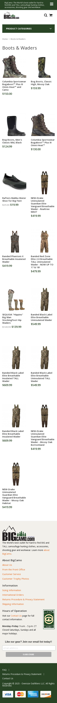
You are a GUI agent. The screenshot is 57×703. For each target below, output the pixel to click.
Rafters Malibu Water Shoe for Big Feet (14, 199)
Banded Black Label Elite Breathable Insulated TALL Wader (13, 376)
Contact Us (16, 615)
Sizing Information (11, 590)
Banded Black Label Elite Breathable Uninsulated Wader (41, 317)
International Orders (13, 594)
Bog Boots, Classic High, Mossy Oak (41, 83)
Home (5, 39)
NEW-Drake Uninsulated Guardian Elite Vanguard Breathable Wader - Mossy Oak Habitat (14, 496)
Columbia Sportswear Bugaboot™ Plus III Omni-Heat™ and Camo (14, 85)
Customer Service (11, 574)
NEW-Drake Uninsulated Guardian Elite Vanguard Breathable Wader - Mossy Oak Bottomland (42, 438)
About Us (7, 564)
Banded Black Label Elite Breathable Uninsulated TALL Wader (41, 376)
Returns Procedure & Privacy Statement (23, 599)
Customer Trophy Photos (15, 578)
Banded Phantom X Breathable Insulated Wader (14, 259)
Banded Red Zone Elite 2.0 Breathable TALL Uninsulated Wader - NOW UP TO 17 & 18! (42, 262)
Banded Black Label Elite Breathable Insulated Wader (13, 434)
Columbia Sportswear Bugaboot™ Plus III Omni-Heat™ (43, 142)
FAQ (4, 670)
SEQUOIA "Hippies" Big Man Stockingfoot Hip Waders (12, 318)
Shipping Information (13, 603)
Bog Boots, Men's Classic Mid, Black (12, 141)
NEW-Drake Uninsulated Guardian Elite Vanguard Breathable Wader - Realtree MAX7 (42, 205)
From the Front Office (13, 569)
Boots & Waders (18, 39)
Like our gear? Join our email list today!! (28, 641)
